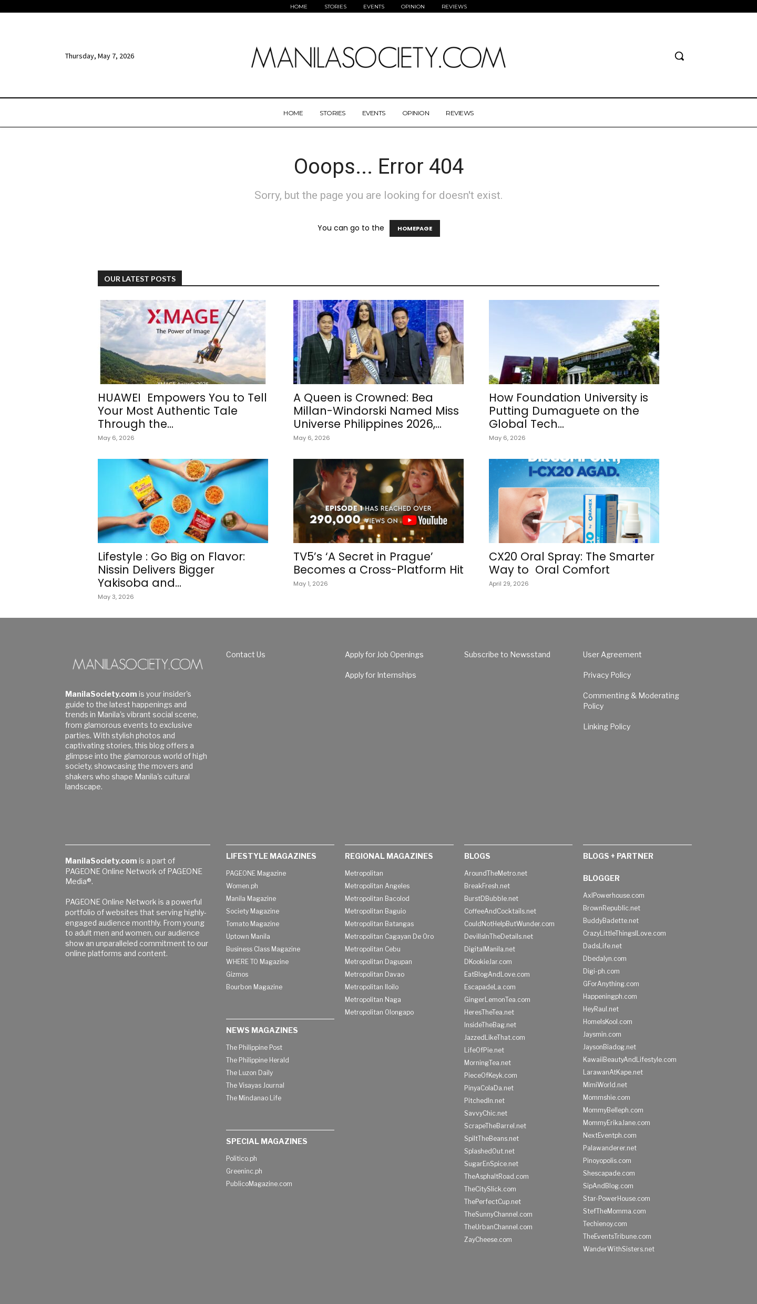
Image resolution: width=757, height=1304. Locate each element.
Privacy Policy (607, 674)
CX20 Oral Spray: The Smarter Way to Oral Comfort (571, 563)
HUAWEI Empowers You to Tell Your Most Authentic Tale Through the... (182, 411)
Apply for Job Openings (384, 654)
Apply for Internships (380, 674)
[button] (679, 55)
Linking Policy (606, 726)
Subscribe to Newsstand (507, 654)
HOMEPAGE (414, 228)
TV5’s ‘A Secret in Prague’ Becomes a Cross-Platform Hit (378, 563)
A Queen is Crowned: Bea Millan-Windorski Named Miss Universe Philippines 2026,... (376, 411)
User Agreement (612, 654)
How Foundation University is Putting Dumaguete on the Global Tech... (568, 411)
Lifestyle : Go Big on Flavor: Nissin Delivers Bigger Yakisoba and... (171, 569)
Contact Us (245, 654)
